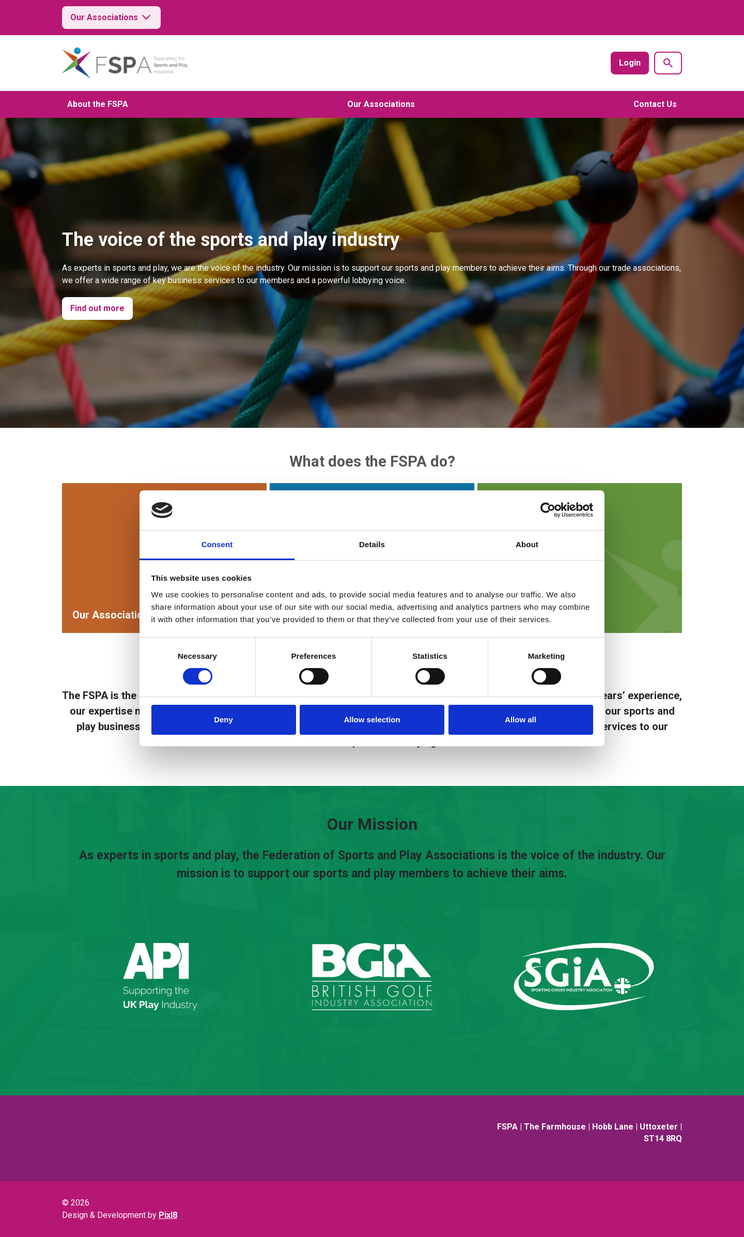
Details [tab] (372, 544)
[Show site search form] (668, 63)
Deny (223, 719)
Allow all (520, 719)
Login (630, 63)
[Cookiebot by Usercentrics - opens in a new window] (548, 510)
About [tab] (527, 544)
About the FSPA (97, 104)
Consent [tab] (217, 544)
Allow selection (372, 719)
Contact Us (655, 104)
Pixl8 (168, 1215)
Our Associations (111, 17)
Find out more (97, 308)
